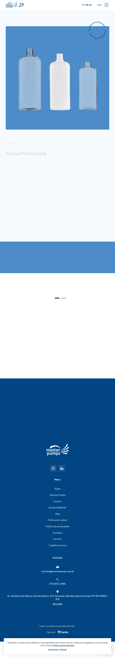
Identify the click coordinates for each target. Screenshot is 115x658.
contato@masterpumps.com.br (57, 569)
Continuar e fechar (57, 649)
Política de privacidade (57, 526)
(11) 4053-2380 (57, 581)
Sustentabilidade (57, 507)
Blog (57, 514)
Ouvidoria (57, 533)
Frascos (57, 501)
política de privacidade (63, 645)
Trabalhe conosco (58, 545)
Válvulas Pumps (57, 495)
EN (87, 5)
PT (83, 5)
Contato (57, 539)
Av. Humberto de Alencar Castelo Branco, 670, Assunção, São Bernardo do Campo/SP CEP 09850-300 (57, 598)
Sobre (58, 489)
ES (90, 5)
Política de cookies (57, 520)
